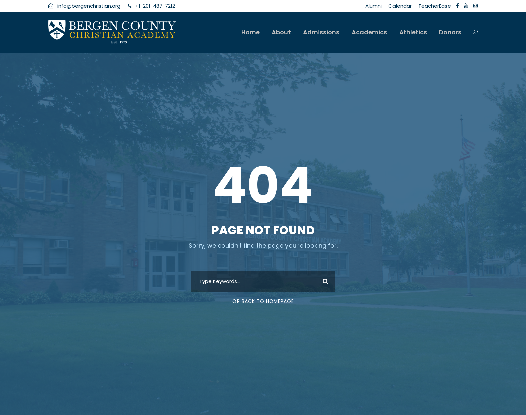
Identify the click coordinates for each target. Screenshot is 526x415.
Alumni (373, 5)
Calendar (400, 5)
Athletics (413, 32)
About (281, 32)
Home (250, 32)
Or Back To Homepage (263, 301)
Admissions (321, 32)
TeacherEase (434, 5)
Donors (450, 32)
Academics (369, 32)
